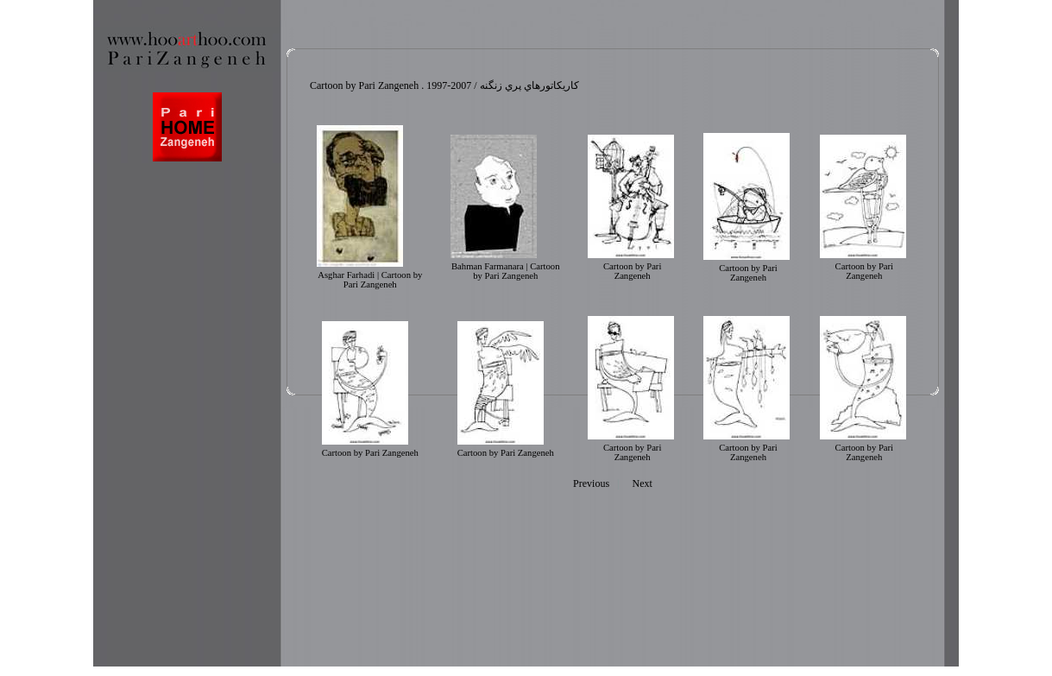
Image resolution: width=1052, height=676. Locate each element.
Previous (591, 483)
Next (642, 483)
